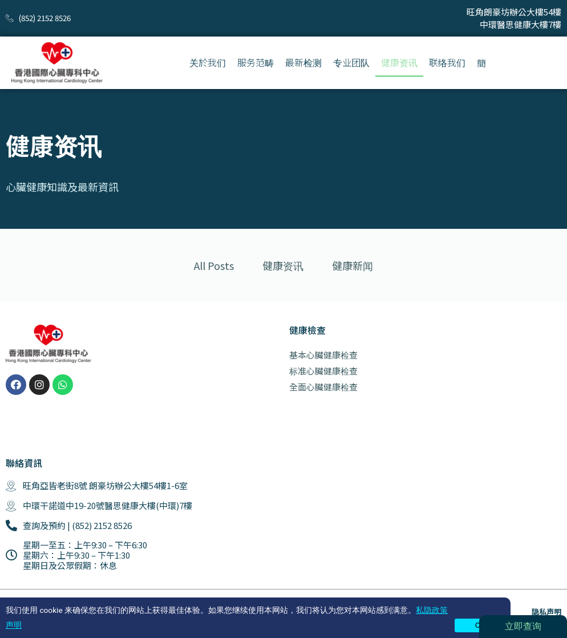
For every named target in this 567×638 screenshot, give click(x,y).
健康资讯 (399, 62)
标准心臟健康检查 (323, 371)
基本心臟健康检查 (323, 355)
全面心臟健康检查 (323, 387)
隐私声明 (546, 611)
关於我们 (207, 62)
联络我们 (447, 62)
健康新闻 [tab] (352, 265)
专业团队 (351, 62)
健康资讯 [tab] (282, 265)
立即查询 (523, 626)
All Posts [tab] (214, 265)
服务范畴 (255, 62)
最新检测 (303, 62)
